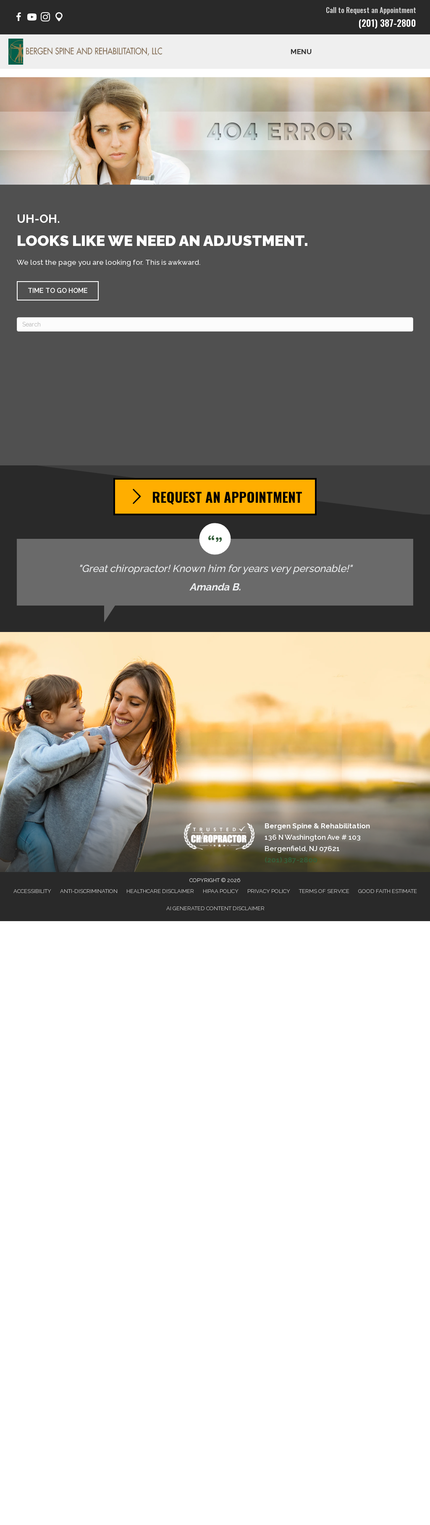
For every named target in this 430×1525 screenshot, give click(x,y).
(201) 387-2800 (387, 22)
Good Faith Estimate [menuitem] (387, 891)
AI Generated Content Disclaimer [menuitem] (215, 908)
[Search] (215, 324)
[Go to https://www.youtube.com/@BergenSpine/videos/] (32, 18)
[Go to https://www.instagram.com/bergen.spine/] (45, 18)
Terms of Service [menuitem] (324, 891)
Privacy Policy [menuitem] (268, 891)
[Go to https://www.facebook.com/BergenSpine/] (18, 18)
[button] (58, 290)
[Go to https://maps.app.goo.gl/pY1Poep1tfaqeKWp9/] (58, 18)
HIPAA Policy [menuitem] (221, 891)
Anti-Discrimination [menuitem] (89, 891)
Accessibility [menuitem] (32, 891)
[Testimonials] (215, 564)
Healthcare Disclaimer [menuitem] (160, 891)
